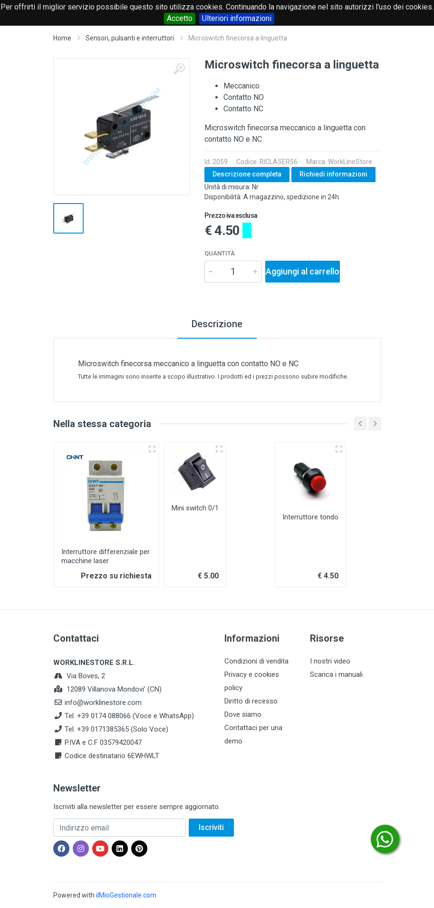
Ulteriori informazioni (236, 18)
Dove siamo (242, 714)
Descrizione (217, 324)
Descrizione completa (246, 174)
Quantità (219, 253)
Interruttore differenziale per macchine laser (105, 556)
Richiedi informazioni (333, 174)
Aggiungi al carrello (302, 271)
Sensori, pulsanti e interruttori (130, 38)
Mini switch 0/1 (195, 508)
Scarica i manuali (336, 674)
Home (62, 38)
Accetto (180, 18)
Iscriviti (211, 827)
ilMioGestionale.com (126, 895)
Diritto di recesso (251, 701)
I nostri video (330, 661)
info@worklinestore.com (103, 702)
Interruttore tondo (310, 517)
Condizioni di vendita (256, 661)
